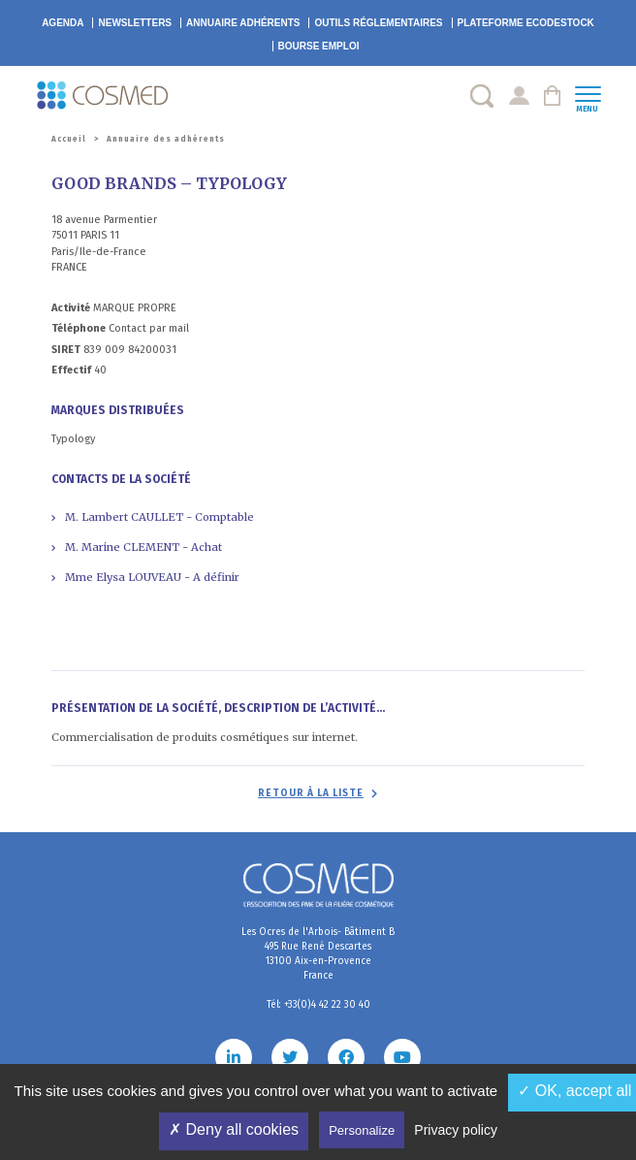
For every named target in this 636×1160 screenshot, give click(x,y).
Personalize (362, 1130)
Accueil (68, 139)
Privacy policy (455, 1130)
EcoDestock (526, 22)
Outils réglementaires (378, 22)
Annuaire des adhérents (166, 139)
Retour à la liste (311, 793)
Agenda (62, 22)
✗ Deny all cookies (234, 1129)
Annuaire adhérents (243, 22)
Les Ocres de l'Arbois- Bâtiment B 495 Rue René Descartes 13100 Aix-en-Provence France (318, 954)
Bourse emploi (319, 46)
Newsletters (135, 22)
